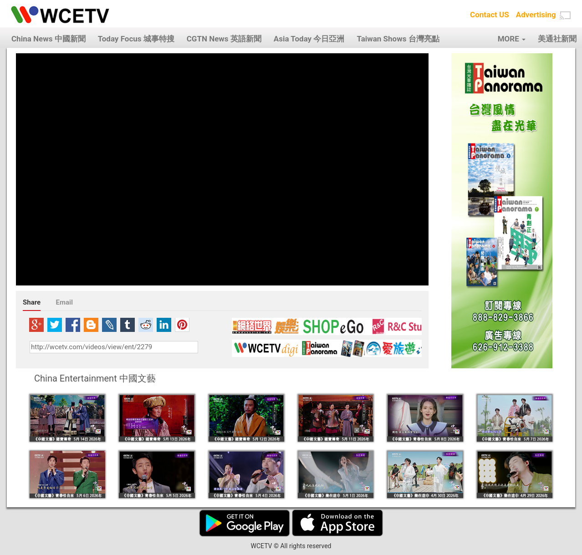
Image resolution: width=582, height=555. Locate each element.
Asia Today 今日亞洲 (309, 38)
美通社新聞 (557, 38)
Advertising (536, 14)
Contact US (489, 14)
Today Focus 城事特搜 (136, 38)
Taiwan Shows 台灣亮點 (398, 38)
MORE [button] (512, 38)
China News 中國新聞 (48, 38)
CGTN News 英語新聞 (224, 38)
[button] (565, 15)
